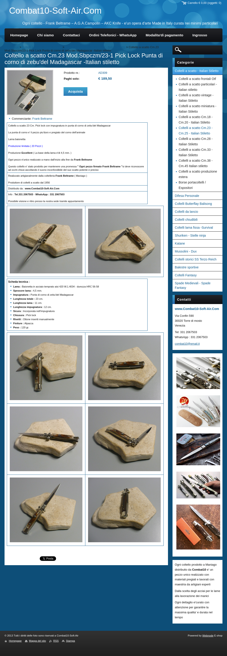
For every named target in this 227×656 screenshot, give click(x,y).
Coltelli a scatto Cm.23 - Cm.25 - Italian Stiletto (95, 47)
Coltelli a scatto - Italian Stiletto (42, 47)
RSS (56, 640)
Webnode (207, 635)
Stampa (70, 640)
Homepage (12, 47)
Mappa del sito (37, 640)
